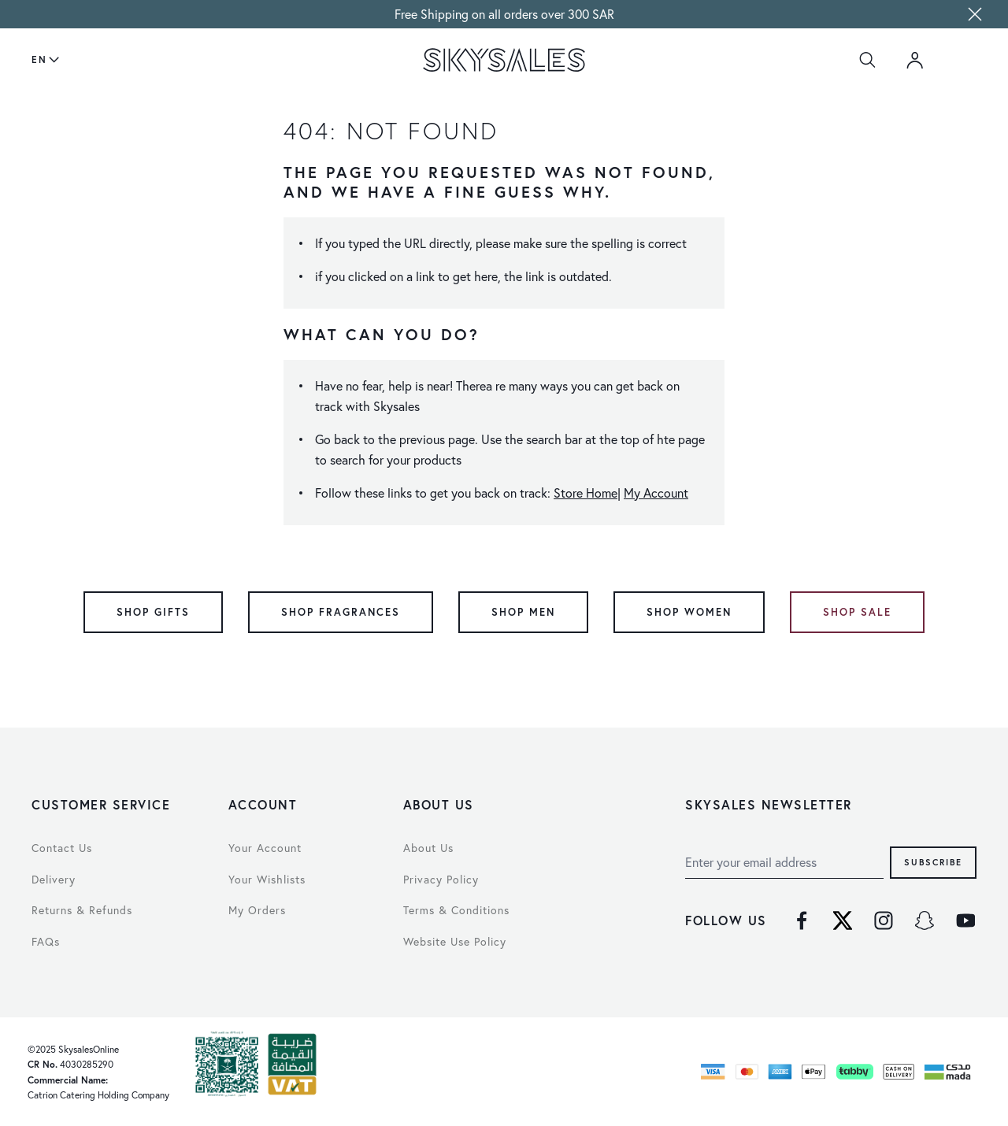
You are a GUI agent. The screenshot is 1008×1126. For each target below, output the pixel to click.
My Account (656, 493)
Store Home (585, 493)
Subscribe (933, 861)
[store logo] (504, 60)
